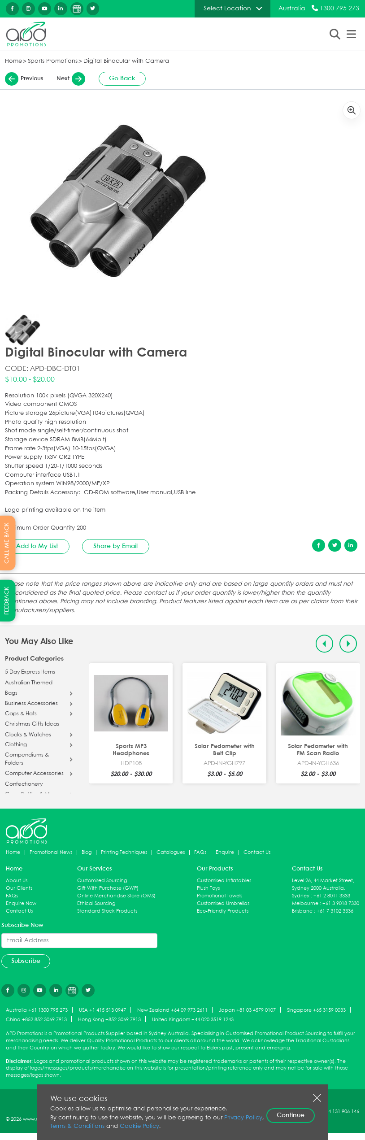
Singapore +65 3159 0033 (316, 1010)
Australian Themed (28, 683)
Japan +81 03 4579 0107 (247, 1010)
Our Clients (19, 888)
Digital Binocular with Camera (126, 61)
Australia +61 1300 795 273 (37, 1010)
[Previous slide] (324, 644)
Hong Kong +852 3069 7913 (109, 1019)
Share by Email (115, 546)
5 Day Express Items (30, 672)
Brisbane (302, 911)
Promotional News (51, 852)
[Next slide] (348, 644)
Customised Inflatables (224, 880)
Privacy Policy (243, 1118)
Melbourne (305, 903)
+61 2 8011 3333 (331, 895)
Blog (86, 852)
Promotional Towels (219, 895)
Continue (290, 1115)
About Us (16, 880)
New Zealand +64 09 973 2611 (172, 1010)
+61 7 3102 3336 (335, 911)
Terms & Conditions (77, 1126)
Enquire (225, 852)
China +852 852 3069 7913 (36, 1019)
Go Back (122, 78)
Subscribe (25, 961)
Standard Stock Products (107, 911)
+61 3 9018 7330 (340, 903)
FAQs (200, 852)
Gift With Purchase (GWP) (108, 888)
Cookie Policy (139, 1126)
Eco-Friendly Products (222, 911)
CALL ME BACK (7, 543)
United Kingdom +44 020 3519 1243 (193, 1019)
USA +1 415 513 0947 (102, 1010)
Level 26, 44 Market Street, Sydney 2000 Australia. (323, 884)
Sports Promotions (53, 61)
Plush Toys (208, 888)
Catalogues (170, 852)
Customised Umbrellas (223, 903)
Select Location (227, 8)
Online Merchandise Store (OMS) (116, 895)
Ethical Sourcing (96, 903)
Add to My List (37, 546)
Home (13, 61)
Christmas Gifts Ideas (32, 724)
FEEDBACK (7, 601)
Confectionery (24, 784)
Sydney (300, 895)
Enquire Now (21, 903)
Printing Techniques (124, 852)
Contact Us (256, 852)
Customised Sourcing (102, 880)
